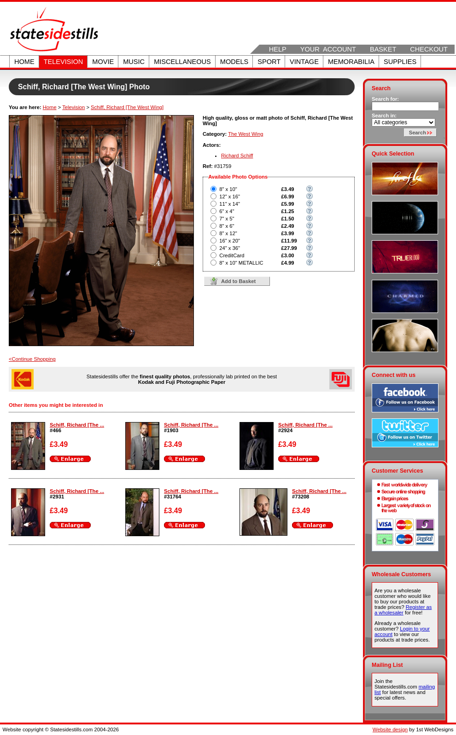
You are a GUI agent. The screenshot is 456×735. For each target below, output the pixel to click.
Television (63, 61)
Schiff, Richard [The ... (77, 425)
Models (234, 61)
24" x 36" (229, 248)
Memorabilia (351, 61)
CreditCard (231, 255)
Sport (269, 61)
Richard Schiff (237, 155)
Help (277, 49)
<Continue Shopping (32, 359)
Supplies (400, 61)
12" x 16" (229, 196)
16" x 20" (229, 240)
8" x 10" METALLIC (241, 263)
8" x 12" (228, 233)
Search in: (384, 115)
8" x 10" (228, 189)
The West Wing (245, 134)
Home (24, 61)
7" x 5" (226, 218)
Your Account (328, 49)
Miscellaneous (182, 61)
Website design (390, 729)
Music (134, 61)
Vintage (304, 61)
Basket (383, 49)
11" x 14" (229, 204)
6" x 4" (226, 211)
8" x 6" (226, 226)
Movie (103, 61)
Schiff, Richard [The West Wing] (127, 107)
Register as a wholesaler (403, 609)
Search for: (385, 99)
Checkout (429, 49)
